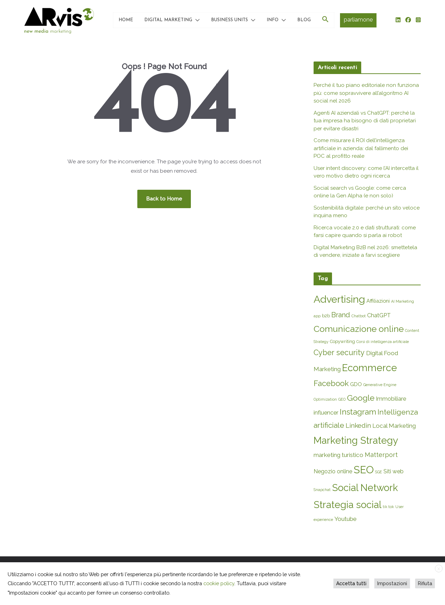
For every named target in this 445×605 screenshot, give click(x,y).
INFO (272, 20)
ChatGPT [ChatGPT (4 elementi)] (379, 315)
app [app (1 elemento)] (317, 316)
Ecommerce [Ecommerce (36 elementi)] (369, 367)
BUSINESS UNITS (229, 20)
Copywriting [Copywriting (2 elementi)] (342, 341)
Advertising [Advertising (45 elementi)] (339, 299)
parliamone (358, 19)
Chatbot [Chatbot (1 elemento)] (358, 316)
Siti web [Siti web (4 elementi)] (393, 471)
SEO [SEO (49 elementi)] (364, 470)
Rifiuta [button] (425, 583)
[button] (196, 20)
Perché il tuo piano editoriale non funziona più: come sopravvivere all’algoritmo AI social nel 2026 (366, 93)
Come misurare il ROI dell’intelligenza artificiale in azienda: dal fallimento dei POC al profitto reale (361, 148)
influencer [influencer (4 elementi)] (326, 412)
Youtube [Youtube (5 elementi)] (345, 518)
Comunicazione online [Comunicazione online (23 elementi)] (359, 329)
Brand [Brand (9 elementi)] (340, 315)
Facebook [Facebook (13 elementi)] (331, 383)
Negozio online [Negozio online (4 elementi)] (333, 471)
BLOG (304, 20)
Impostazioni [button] (392, 583)
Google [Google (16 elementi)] (360, 397)
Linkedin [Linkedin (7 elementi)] (358, 425)
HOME (126, 20)
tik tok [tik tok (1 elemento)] (388, 507)
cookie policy (218, 583)
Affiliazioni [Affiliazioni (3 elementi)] (378, 301)
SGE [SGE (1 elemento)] (378, 472)
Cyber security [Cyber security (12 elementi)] (339, 352)
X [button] (438, 568)
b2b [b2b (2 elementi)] (326, 315)
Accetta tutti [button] (351, 583)
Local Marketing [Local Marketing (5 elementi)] (394, 425)
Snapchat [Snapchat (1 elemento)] (322, 490)
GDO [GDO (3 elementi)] (356, 384)
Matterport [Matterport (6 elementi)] (381, 454)
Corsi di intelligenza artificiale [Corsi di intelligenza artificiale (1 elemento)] (382, 342)
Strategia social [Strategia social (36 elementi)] (347, 504)
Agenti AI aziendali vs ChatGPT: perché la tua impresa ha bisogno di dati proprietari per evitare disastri (365, 121)
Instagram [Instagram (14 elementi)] (358, 411)
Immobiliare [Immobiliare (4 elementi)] (391, 398)
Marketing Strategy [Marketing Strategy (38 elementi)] (356, 440)
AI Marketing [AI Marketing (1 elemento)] (402, 301)
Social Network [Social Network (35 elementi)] (365, 487)
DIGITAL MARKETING (168, 20)
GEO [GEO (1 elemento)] (342, 399)
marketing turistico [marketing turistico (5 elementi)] (338, 454)
